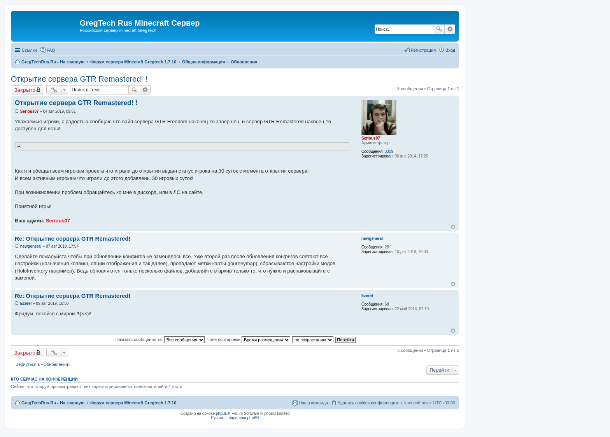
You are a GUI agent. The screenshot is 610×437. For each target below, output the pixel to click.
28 (387, 247)
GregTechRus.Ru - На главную (52, 402)
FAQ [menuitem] (51, 50)
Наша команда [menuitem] (313, 402)
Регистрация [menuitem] (423, 50)
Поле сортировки (248, 339)
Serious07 (370, 138)
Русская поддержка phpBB (235, 418)
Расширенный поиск (450, 29)
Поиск (439, 29)
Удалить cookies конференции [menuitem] (368, 402)
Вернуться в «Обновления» (43, 364)
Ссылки (29, 50)
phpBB (222, 413)
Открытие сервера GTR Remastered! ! (79, 79)
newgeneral (372, 238)
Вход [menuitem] (450, 50)
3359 (389, 151)
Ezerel (367, 296)
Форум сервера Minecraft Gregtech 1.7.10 (133, 402)
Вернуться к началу (453, 227)
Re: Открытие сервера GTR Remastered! (73, 238)
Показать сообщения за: (159, 339)
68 (387, 304)
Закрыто (24, 89)
